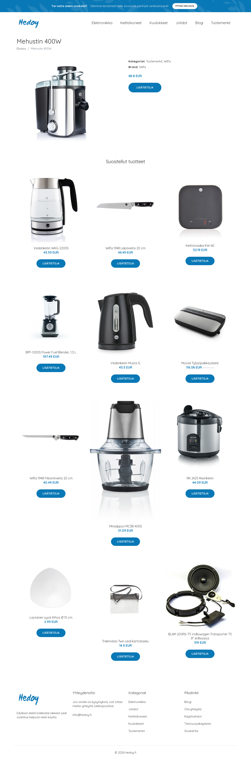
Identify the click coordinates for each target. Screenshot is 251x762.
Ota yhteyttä (192, 712)
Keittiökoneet (131, 24)
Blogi (199, 24)
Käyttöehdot (193, 719)
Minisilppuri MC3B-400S (125, 529)
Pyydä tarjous (185, 6)
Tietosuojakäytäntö (197, 726)
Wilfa (167, 64)
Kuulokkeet (158, 24)
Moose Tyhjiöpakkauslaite (200, 366)
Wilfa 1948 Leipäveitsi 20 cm (125, 251)
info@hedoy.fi (82, 717)
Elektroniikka (102, 24)
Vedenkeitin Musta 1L (126, 366)
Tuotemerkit (220, 24)
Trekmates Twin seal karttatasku (125, 644)
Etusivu (21, 51)
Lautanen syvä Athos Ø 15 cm (51, 620)
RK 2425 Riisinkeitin (200, 481)
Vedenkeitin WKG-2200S (51, 251)
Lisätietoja (144, 90)
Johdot (181, 24)
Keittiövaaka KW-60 (200, 248)
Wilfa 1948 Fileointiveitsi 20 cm (51, 481)
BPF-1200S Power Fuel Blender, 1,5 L (51, 355)
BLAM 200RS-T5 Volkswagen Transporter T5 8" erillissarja (200, 639)
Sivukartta (191, 734)
